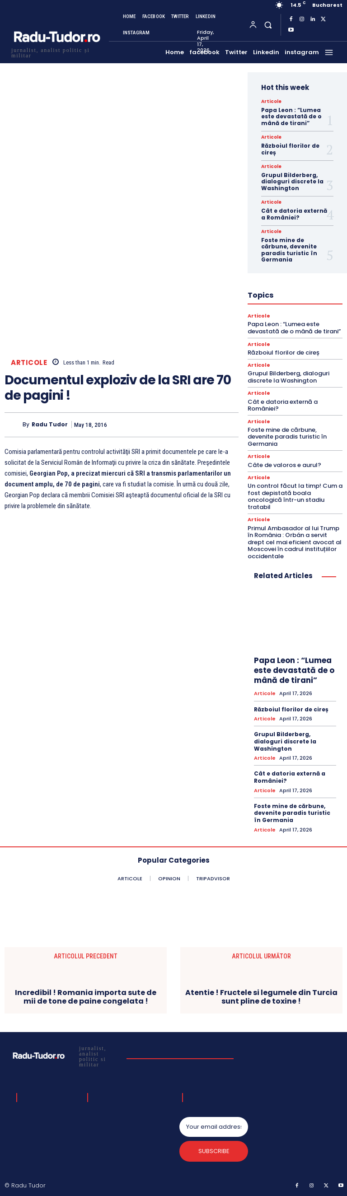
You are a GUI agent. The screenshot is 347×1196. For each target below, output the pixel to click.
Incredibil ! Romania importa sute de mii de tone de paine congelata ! (85, 996)
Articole (29, 362)
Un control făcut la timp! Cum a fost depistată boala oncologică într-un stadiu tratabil (295, 496)
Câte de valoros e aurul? (284, 464)
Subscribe (214, 1151)
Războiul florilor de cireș (290, 149)
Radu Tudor (50, 424)
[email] (213, 1126)
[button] (267, 24)
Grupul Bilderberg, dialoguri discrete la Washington (292, 181)
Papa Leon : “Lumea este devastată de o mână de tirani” (291, 116)
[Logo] (56, 51)
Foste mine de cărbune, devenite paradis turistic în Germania (289, 249)
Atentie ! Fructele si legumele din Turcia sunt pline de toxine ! (261, 996)
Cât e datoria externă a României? (294, 214)
